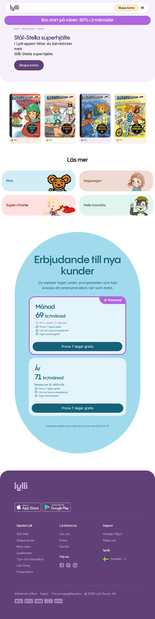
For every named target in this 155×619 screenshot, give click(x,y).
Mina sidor (23, 546)
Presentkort (24, 572)
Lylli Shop (23, 565)
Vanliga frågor (112, 534)
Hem (16, 28)
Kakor (44, 594)
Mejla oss (109, 540)
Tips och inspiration (30, 559)
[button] (142, 8)
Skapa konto (126, 7)
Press (63, 540)
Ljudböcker (24, 553)
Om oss (65, 534)
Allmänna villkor (26, 594)
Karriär (64, 546)
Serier (41, 28)
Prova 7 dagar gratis (77, 346)
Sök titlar (22, 534)
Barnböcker (29, 28)
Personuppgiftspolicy (66, 594)
